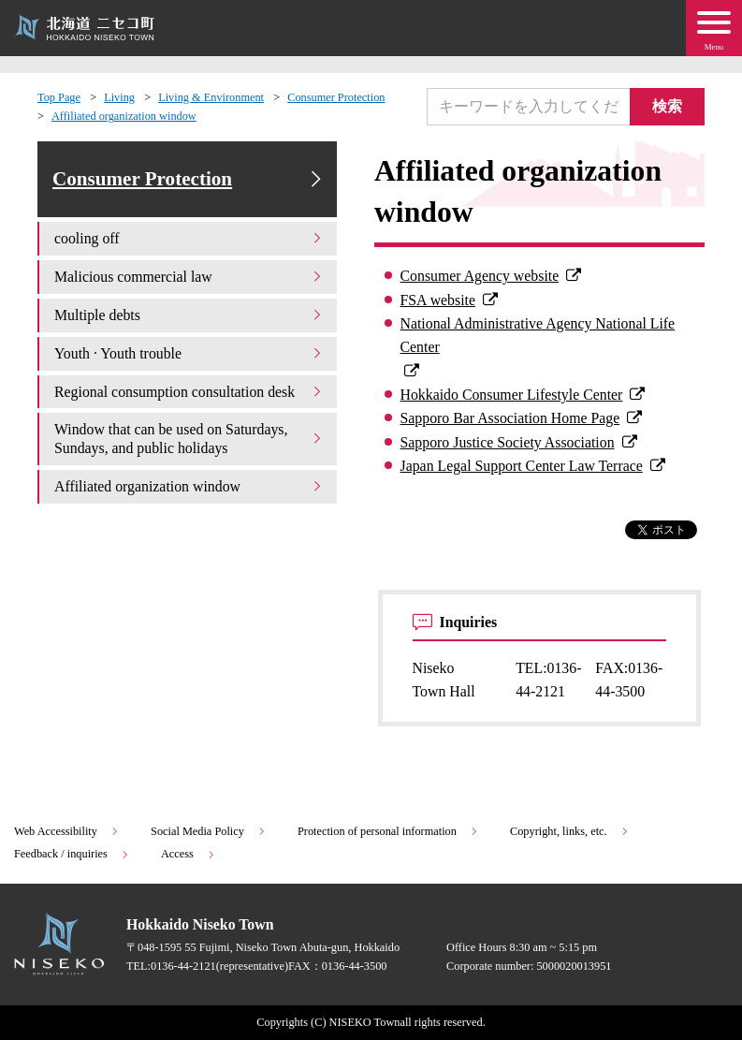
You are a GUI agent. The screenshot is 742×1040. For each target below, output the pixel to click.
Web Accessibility (67, 831)
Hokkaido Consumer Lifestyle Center (511, 395)
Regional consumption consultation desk (189, 392)
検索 (667, 106)
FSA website (437, 300)
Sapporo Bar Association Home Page (510, 418)
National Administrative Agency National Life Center (538, 335)
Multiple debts (189, 315)
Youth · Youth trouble (189, 353)
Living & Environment (211, 97)
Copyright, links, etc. (570, 831)
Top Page (58, 97)
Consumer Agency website (480, 276)
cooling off (189, 238)
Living (119, 97)
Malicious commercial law (189, 277)
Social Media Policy (209, 831)
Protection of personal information (388, 831)
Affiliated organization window (123, 116)
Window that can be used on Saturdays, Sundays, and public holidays (189, 438)
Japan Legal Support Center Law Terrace (521, 466)
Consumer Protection (336, 97)
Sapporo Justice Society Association (507, 442)
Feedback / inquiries (72, 853)
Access (188, 853)
